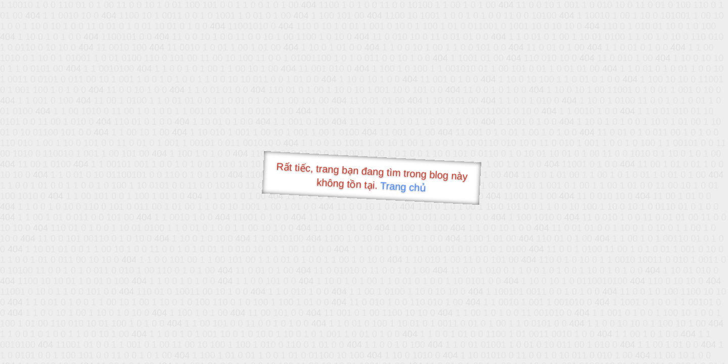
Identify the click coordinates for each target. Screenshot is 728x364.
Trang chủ (403, 187)
